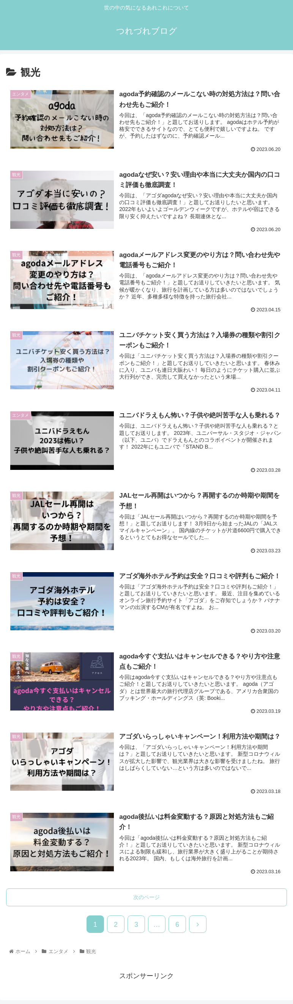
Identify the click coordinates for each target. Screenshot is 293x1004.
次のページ (146, 897)
